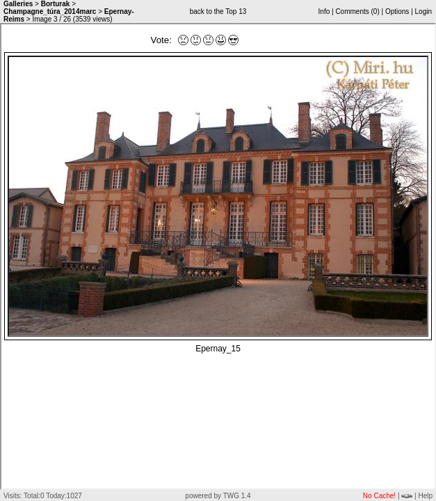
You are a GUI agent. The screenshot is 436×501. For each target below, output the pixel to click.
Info (324, 11)
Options (397, 11)
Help (425, 496)
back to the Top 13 (218, 11)
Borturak (55, 4)
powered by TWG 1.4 (217, 496)
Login (423, 11)
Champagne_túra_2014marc (49, 11)
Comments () (357, 11)
